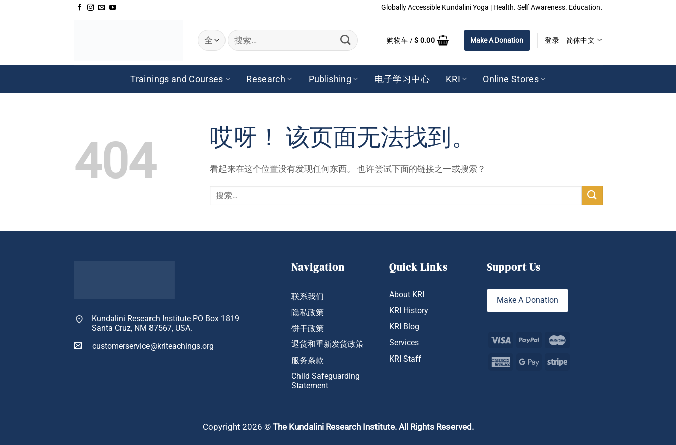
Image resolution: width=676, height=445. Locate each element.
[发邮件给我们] (101, 8)
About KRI (406, 294)
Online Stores (514, 79)
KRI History (408, 310)
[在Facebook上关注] (79, 8)
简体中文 (584, 40)
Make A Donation (496, 40)
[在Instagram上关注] (90, 8)
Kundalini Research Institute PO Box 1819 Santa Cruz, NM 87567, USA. (165, 323)
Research (269, 79)
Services (404, 342)
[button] (418, 40)
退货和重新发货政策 (327, 344)
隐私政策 (307, 312)
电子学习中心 (402, 79)
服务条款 (307, 360)
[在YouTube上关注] (112, 8)
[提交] (345, 40)
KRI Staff (405, 359)
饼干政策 (307, 328)
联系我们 (307, 296)
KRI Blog (404, 326)
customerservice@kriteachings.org (144, 346)
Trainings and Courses (180, 79)
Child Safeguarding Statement (325, 381)
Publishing (333, 79)
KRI (456, 79)
